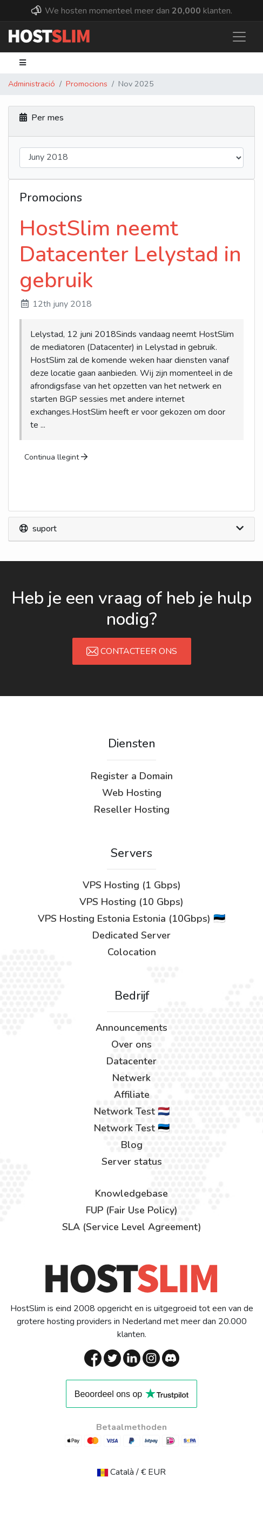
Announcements (131, 1027)
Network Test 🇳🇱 (132, 1111)
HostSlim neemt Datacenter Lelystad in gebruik (130, 254)
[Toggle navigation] (239, 37)
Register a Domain (132, 776)
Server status (132, 1161)
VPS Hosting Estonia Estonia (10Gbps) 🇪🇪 (131, 918)
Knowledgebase (131, 1193)
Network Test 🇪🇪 (132, 1128)
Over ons (131, 1044)
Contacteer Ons (131, 651)
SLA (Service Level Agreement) (131, 1226)
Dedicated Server (131, 935)
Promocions (86, 83)
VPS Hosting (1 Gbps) (132, 885)
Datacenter (131, 1061)
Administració (31, 83)
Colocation (131, 952)
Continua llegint (55, 457)
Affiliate (132, 1094)
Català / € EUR (131, 1472)
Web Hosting (131, 792)
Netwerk (131, 1077)
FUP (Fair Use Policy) (132, 1210)
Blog (132, 1144)
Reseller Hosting (132, 809)
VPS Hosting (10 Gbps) (131, 901)
